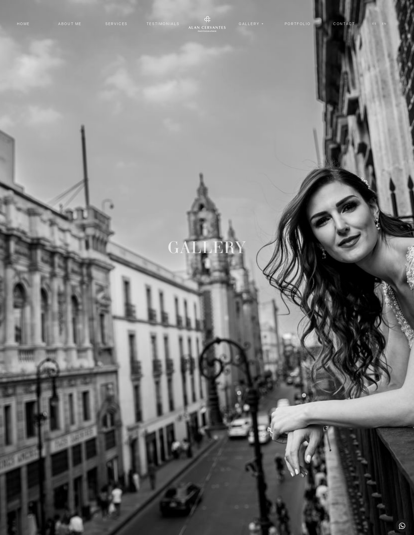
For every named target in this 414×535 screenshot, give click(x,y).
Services (116, 24)
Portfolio (297, 24)
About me (70, 24)
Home (23, 24)
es (374, 23)
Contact (344, 24)
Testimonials (163, 24)
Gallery (250, 24)
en (384, 23)
